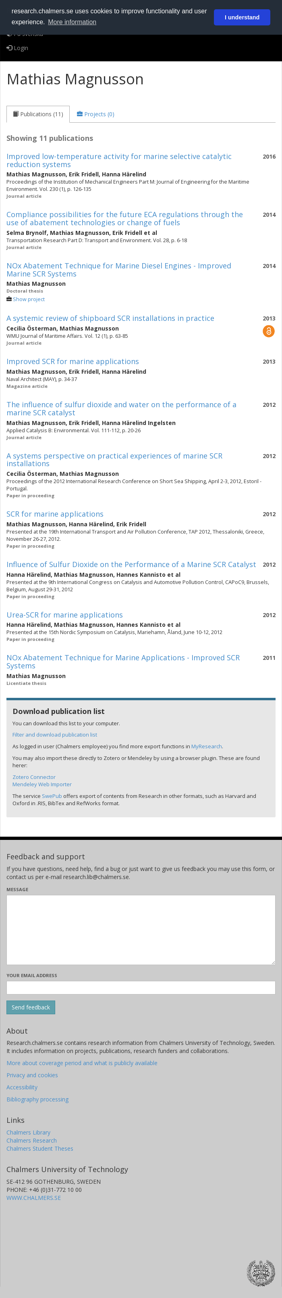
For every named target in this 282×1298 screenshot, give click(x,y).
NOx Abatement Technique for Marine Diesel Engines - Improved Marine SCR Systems (118, 269)
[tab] (38, 114)
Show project (29, 299)
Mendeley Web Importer (42, 784)
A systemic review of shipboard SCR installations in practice (110, 318)
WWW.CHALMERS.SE (33, 1198)
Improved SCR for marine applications (72, 361)
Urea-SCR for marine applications (64, 615)
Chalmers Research (31, 1140)
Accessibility (21, 1087)
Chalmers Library (28, 1132)
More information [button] (72, 22)
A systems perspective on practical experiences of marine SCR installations (114, 460)
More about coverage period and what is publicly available (82, 1063)
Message (17, 889)
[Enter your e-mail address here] (141, 987)
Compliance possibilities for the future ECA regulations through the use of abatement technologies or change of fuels (124, 218)
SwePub (52, 796)
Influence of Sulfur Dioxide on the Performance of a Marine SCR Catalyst (131, 564)
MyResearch (206, 746)
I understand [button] (242, 17)
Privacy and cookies (32, 1075)
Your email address (31, 975)
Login (17, 48)
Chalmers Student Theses (39, 1148)
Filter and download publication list (54, 734)
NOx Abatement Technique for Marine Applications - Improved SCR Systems (123, 661)
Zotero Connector (34, 777)
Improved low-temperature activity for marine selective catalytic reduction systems (119, 160)
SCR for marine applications (55, 514)
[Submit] (30, 1007)
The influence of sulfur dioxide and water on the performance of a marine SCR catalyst (121, 408)
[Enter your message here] (141, 930)
